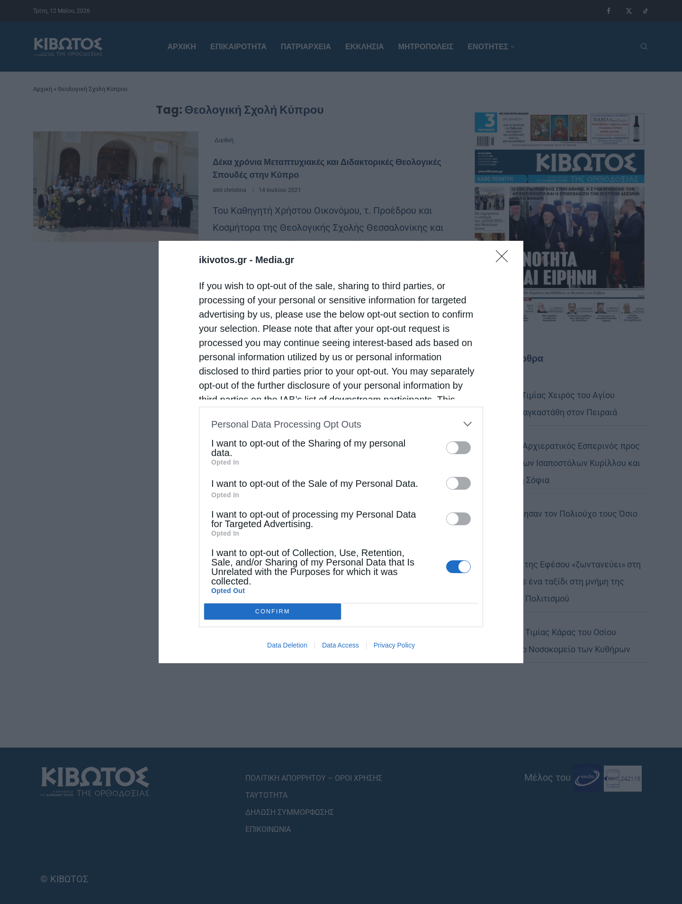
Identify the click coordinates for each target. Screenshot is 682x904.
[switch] (458, 447)
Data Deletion (287, 645)
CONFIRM (272, 611)
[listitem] (341, 424)
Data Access (340, 645)
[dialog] (341, 452)
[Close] (505, 259)
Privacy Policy (394, 645)
